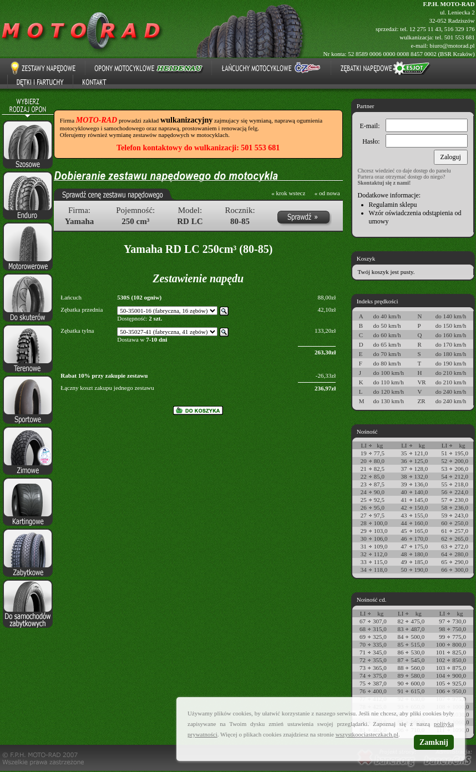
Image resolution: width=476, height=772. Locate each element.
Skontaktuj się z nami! (384, 183)
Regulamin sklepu (393, 205)
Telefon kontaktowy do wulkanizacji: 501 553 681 (198, 148)
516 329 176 (459, 29)
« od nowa (327, 193)
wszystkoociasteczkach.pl (367, 734)
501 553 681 (459, 37)
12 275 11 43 (425, 29)
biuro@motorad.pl (451, 45)
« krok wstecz (288, 193)
